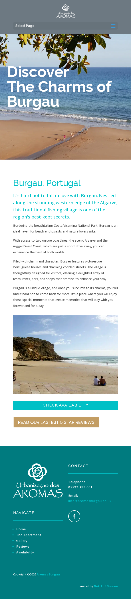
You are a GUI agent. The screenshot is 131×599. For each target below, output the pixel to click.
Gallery (22, 541)
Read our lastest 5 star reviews (56, 422)
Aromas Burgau (48, 574)
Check (66, 405)
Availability (25, 552)
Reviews (23, 546)
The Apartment (28, 535)
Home (21, 529)
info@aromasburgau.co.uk (89, 501)
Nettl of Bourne (106, 586)
